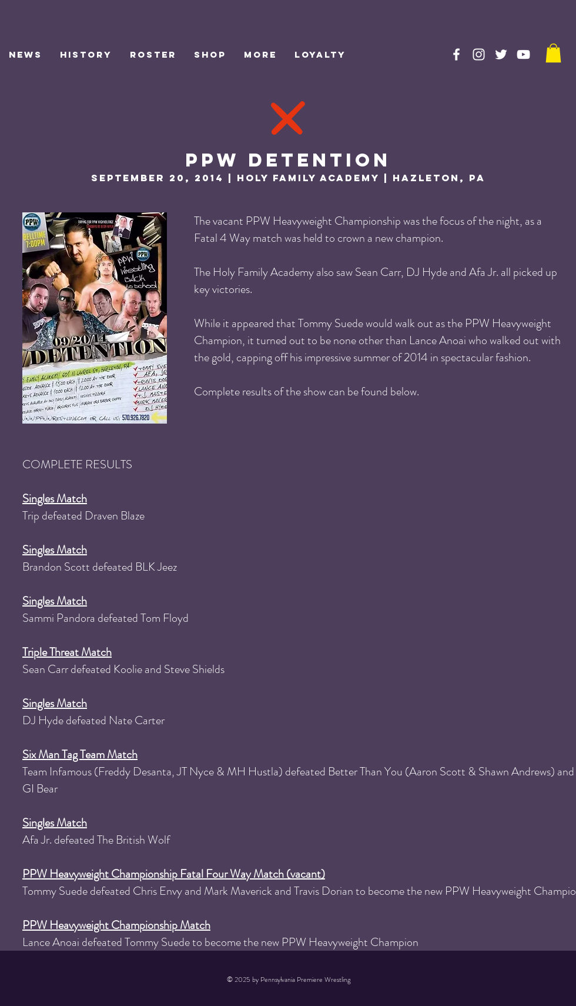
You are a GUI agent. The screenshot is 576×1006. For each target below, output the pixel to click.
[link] (553, 53)
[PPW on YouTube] (523, 54)
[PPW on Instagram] (479, 54)
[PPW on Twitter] (501, 54)
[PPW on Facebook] (456, 54)
